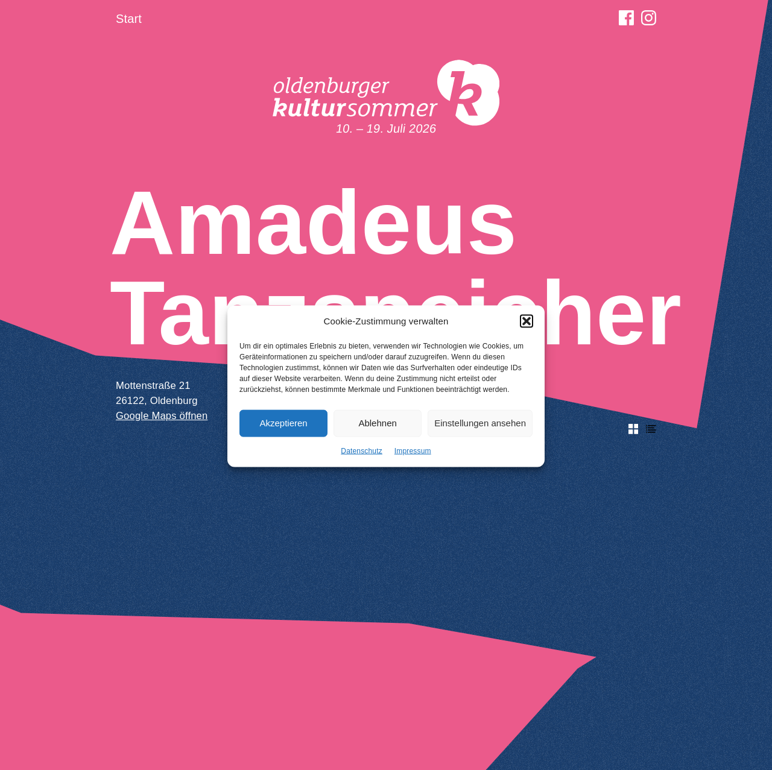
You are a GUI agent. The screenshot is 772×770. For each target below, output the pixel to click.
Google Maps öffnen (161, 415)
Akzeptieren (283, 428)
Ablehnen (377, 428)
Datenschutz (361, 455)
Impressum (412, 455)
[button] (526, 326)
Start (129, 18)
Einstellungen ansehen (480, 428)
